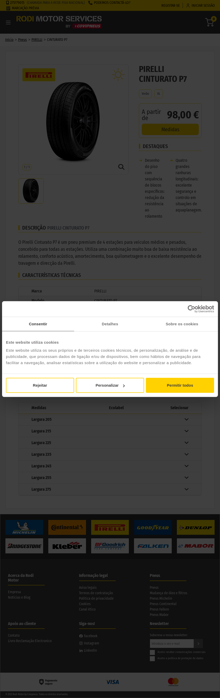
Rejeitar (40, 385)
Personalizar (110, 385)
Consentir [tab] (38, 323)
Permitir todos (180, 385)
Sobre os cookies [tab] (182, 323)
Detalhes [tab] (110, 323)
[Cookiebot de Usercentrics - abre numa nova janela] (191, 309)
